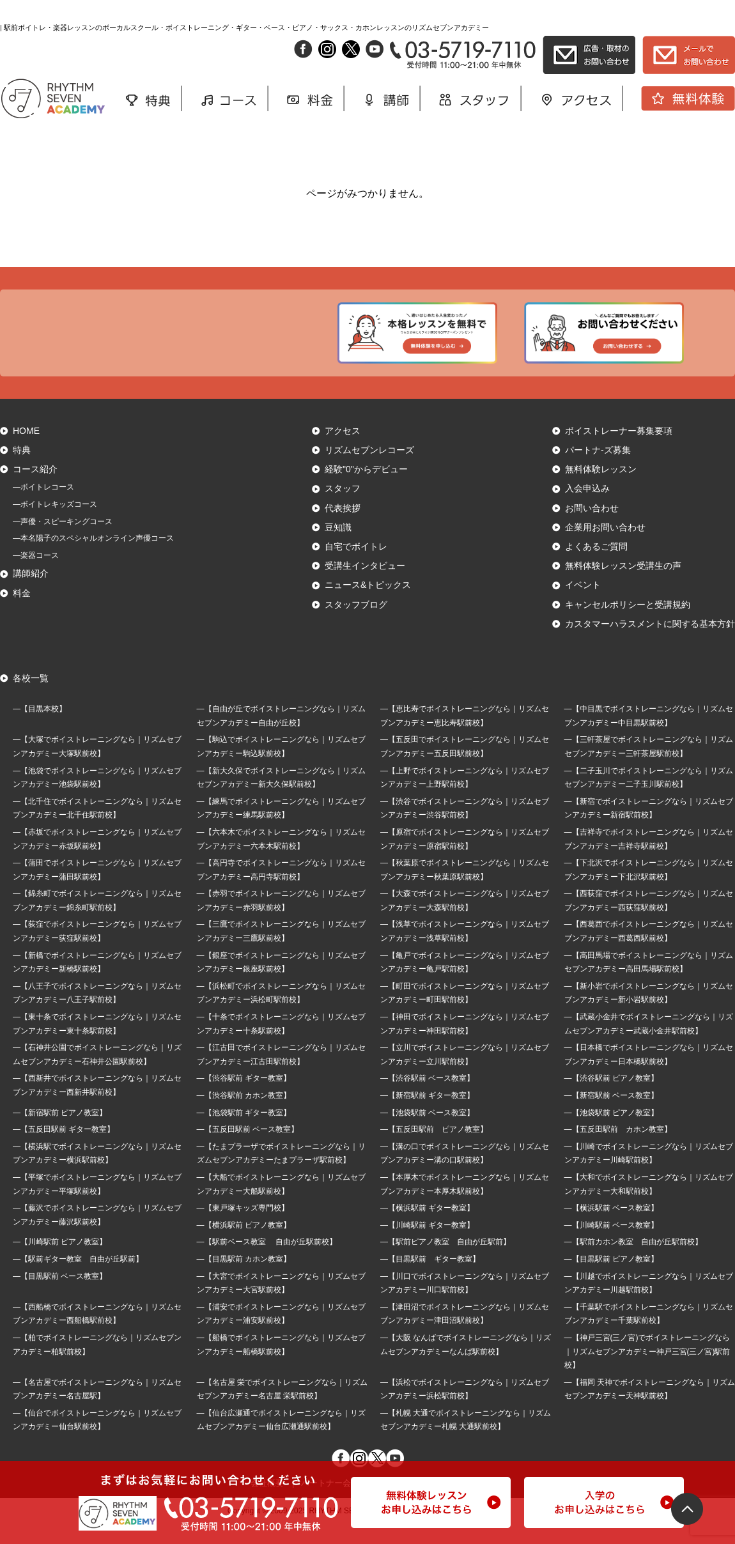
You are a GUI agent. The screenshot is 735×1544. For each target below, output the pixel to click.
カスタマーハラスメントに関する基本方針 (650, 643)
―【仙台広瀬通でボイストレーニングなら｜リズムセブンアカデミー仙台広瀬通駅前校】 (281, 1439)
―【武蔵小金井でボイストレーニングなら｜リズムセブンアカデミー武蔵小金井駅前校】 (648, 1042)
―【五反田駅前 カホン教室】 (618, 1149)
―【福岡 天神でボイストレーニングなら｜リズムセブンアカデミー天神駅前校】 (649, 1408)
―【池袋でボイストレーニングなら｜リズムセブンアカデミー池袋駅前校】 (97, 796)
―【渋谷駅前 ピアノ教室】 (611, 1097)
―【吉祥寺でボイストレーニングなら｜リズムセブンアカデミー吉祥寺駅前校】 (648, 858)
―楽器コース (36, 574)
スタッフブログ (356, 624)
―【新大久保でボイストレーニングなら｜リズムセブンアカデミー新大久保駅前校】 (281, 796)
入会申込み (587, 508)
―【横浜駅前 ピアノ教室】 (244, 1244)
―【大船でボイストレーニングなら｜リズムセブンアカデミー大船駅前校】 (281, 1203)
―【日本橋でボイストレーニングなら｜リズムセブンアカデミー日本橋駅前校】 (648, 1074)
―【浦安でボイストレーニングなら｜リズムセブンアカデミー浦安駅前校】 (281, 1333)
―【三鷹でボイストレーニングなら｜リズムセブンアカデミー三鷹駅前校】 (281, 950)
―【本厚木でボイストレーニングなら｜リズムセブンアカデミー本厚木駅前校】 (464, 1203)
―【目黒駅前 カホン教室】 (244, 1278)
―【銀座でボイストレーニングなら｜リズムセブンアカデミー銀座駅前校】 (281, 981)
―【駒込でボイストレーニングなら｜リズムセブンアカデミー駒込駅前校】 (281, 766)
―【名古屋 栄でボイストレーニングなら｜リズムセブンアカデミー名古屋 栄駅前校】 (282, 1408)
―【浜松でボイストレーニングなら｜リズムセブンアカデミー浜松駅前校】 (464, 1408)
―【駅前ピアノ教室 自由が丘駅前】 (445, 1261)
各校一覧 (31, 697)
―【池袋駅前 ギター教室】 (244, 1131)
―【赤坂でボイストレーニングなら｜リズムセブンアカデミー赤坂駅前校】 (97, 858)
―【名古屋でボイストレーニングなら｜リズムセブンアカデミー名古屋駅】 (97, 1408)
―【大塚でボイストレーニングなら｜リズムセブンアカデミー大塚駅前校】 (97, 766)
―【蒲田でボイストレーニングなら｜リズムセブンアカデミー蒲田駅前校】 (97, 888)
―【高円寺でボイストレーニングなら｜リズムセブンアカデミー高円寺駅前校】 (281, 888)
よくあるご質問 (596, 565)
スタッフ (342, 508)
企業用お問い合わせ (605, 546)
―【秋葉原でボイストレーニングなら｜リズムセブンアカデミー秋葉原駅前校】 (464, 888)
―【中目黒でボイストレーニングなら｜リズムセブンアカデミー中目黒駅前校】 (648, 734)
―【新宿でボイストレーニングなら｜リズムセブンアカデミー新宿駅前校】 (648, 827)
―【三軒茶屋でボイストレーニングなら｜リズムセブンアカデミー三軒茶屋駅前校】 (648, 766)
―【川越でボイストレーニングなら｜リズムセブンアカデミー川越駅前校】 (648, 1302)
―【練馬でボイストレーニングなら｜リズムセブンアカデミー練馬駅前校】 (281, 827)
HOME (26, 450)
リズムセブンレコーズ (369, 469)
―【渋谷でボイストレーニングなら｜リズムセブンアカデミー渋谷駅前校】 (464, 827)
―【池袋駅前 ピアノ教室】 (611, 1131)
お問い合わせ (592, 527)
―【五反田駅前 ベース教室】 (247, 1149)
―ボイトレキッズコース (55, 523)
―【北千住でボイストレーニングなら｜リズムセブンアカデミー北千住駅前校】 (97, 827)
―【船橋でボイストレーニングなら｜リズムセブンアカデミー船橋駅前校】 (281, 1363)
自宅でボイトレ (356, 565)
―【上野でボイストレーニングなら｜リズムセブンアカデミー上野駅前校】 (464, 796)
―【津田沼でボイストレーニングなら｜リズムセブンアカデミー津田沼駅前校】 (464, 1333)
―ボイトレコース (43, 506)
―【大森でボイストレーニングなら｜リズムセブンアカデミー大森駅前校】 (464, 920)
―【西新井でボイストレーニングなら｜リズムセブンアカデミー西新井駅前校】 (97, 1104)
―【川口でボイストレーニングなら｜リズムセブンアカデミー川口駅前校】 (464, 1302)
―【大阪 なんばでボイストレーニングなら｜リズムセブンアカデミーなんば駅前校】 (465, 1363)
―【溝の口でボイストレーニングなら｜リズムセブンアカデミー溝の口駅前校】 (464, 1172)
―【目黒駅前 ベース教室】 (60, 1295)
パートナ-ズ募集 (598, 469)
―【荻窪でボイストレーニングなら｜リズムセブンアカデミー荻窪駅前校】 (97, 950)
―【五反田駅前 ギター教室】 (63, 1149)
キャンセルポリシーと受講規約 (627, 624)
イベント (583, 604)
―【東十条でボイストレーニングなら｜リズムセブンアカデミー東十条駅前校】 (97, 1042)
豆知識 (338, 546)
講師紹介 (31, 593)
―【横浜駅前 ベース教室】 (611, 1227)
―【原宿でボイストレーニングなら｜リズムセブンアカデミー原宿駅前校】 (464, 858)
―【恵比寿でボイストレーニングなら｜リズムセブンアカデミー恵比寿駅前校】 (464, 734)
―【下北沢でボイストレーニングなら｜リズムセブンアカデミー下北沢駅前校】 (648, 888)
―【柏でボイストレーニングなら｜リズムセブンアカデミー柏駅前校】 (97, 1363)
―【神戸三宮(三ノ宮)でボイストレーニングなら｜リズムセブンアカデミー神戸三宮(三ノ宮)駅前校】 (647, 1370)
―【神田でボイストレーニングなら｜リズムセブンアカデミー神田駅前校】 (464, 1042)
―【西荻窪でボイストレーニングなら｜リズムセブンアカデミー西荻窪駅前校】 (648, 920)
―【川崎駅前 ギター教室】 (427, 1244)
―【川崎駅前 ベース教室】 (611, 1244)
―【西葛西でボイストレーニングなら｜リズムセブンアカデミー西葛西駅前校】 (648, 950)
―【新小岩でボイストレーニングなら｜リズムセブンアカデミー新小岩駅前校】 (648, 1012)
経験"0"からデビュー (366, 489)
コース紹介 (35, 489)
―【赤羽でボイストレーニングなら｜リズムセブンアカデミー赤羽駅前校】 (281, 920)
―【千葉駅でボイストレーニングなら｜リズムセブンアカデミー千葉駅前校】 (648, 1333)
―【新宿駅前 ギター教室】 (427, 1114)
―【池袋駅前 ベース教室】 (427, 1131)
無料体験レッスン (601, 489)
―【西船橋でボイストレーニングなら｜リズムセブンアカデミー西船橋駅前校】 (97, 1333)
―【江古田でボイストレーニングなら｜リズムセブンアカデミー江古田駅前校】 (281, 1074)
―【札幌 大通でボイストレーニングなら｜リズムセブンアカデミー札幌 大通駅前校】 (465, 1439)
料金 (22, 612)
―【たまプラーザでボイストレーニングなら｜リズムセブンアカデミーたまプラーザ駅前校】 (281, 1172)
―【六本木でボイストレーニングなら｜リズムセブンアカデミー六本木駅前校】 (281, 858)
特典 (22, 469)
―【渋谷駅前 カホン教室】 (244, 1114)
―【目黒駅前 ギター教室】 (430, 1278)
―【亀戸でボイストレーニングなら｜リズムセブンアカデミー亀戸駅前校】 (464, 981)
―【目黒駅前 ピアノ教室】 (611, 1278)
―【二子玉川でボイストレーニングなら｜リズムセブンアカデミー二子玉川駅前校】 (648, 796)
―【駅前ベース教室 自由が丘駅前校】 (267, 1261)
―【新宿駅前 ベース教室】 (611, 1114)
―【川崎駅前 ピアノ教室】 (60, 1261)
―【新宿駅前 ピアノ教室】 (60, 1131)
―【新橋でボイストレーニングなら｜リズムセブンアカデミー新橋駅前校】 (97, 981)
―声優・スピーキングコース (62, 540)
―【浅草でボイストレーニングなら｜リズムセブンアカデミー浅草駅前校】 (464, 950)
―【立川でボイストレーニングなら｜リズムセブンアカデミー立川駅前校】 (464, 1074)
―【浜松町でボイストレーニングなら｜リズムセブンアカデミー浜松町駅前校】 (281, 1012)
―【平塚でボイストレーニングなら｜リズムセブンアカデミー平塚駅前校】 (97, 1203)
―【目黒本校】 (39, 727)
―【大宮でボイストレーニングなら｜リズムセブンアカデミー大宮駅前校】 (281, 1302)
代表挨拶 (342, 527)
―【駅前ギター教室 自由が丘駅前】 (78, 1278)
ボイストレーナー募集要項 (618, 450)
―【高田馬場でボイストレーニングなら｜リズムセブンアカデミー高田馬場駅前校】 (648, 981)
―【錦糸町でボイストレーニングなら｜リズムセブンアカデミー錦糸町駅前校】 (97, 920)
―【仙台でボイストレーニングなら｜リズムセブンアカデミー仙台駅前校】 (97, 1439)
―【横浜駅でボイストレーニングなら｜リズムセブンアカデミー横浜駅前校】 (97, 1172)
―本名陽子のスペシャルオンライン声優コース (93, 557)
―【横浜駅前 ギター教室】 (427, 1227)
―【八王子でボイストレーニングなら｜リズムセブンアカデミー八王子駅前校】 (97, 1012)
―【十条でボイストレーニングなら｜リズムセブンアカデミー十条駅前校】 (281, 1042)
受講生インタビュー (365, 585)
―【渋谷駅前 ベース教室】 (427, 1097)
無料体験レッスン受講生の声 (623, 585)
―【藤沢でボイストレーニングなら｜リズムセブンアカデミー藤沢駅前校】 (97, 1234)
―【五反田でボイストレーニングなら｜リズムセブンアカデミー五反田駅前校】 (464, 766)
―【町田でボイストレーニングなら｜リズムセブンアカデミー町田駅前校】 (464, 1012)
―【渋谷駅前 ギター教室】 (244, 1097)
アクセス (342, 450)
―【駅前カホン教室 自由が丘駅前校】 (633, 1261)
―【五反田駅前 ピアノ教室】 (434, 1149)
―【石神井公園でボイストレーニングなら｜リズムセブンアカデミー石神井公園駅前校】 (97, 1074)
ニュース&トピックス (368, 604)
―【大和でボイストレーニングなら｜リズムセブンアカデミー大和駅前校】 (648, 1203)
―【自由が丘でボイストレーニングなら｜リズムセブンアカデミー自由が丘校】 (281, 734)
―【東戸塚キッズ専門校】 (243, 1227)
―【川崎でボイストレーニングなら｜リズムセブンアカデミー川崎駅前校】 (648, 1172)
